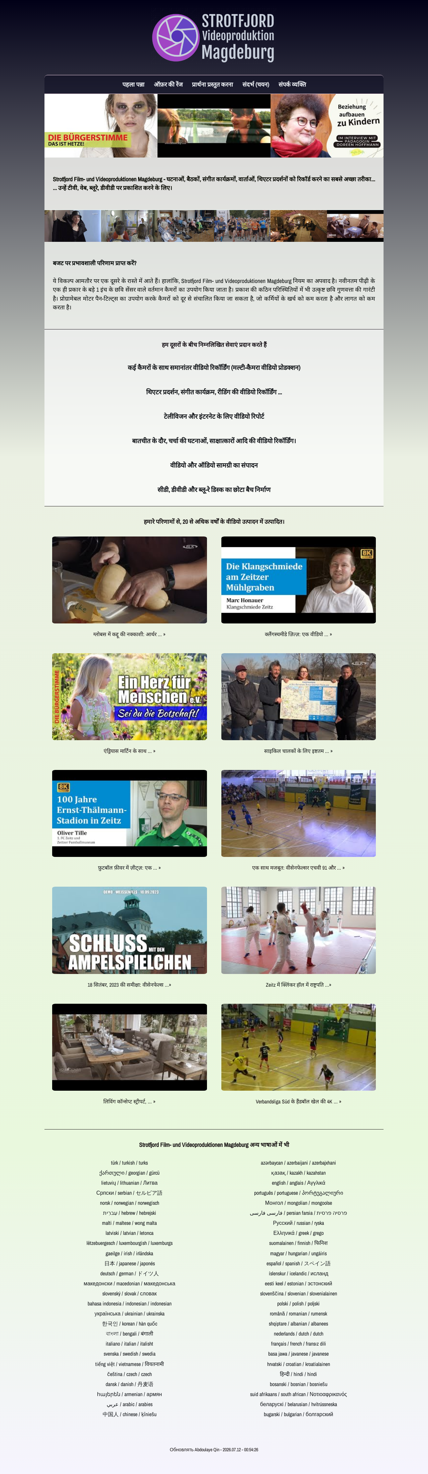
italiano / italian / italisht (129, 1343)
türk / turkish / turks (129, 1162)
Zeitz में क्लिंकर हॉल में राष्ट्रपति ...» (298, 984)
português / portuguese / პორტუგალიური (298, 1192)
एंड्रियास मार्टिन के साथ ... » (129, 751)
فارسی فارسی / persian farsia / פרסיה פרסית (298, 1212)
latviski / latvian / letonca (129, 1233)
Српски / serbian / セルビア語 (129, 1192)
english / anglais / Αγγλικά (298, 1182)
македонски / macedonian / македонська (129, 1283)
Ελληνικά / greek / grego (299, 1233)
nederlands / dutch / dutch (298, 1333)
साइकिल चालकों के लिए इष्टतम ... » (298, 751)
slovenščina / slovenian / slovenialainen (298, 1293)
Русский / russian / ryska (298, 1222)
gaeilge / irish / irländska (129, 1253)
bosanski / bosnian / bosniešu (298, 1384)
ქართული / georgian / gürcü (129, 1172)
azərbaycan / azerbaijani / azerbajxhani (298, 1162)
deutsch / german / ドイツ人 (129, 1273)
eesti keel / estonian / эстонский (298, 1283)
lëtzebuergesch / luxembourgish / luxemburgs (130, 1243)
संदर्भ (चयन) (255, 84)
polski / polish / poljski (298, 1303)
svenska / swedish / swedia (129, 1353)
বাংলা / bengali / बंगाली (129, 1333)
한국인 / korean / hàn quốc (129, 1323)
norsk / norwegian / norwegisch (129, 1202)
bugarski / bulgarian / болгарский (298, 1414)
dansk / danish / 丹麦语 (129, 1384)
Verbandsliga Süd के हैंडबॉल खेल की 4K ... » (298, 1101)
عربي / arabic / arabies (129, 1404)
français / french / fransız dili (298, 1343)
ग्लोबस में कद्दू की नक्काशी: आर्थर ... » (129, 634)
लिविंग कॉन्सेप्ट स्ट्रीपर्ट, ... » (129, 1101)
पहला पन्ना (133, 84)
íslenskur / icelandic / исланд (298, 1273)
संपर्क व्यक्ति (292, 84)
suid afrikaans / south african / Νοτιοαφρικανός (298, 1394)
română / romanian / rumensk (298, 1313)
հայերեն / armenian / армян (129, 1394)
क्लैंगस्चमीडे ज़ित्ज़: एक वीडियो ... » (298, 634)
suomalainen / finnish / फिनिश (298, 1243)
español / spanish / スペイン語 (298, 1263)
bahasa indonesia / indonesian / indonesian (130, 1303)
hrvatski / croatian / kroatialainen (298, 1364)
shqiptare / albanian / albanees (298, 1323)
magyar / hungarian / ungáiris (298, 1253)
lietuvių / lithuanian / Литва (129, 1182)
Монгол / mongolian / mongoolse (298, 1202)
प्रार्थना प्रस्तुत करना (212, 84)
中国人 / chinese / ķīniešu (129, 1414)
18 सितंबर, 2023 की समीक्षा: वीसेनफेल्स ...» (129, 984)
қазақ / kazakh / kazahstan (298, 1172)
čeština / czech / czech (129, 1374)
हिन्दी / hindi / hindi (298, 1374)
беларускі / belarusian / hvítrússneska (298, 1404)
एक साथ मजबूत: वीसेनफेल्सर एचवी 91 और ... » (298, 867)
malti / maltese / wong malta (129, 1222)
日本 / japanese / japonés (129, 1263)
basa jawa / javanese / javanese (298, 1353)
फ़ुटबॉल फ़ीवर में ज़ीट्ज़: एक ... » (129, 867)
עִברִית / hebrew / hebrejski (129, 1212)
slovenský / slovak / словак (129, 1293)
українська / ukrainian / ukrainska (130, 1313)
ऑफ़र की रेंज (168, 84)
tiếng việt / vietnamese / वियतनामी (129, 1364)
